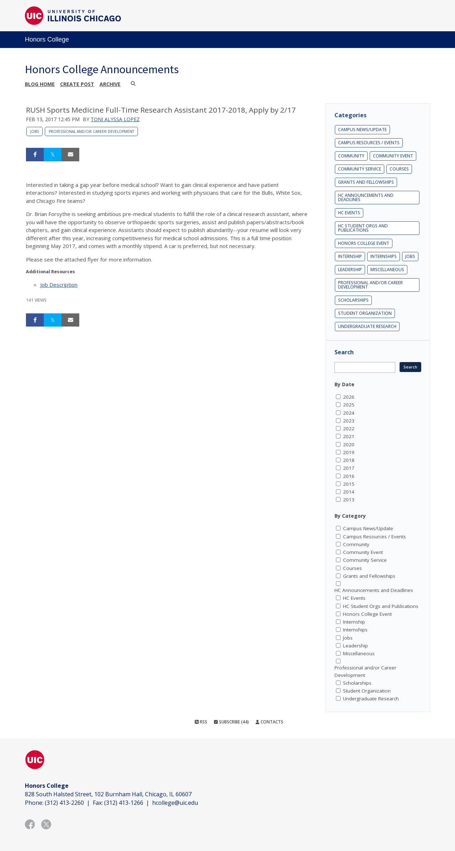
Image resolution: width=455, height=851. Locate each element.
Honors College (47, 39)
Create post (77, 84)
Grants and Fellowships (366, 182)
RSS (201, 722)
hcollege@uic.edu (175, 803)
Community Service (359, 169)
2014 (348, 492)
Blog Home (40, 84)
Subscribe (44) (231, 722)
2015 (348, 484)
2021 (348, 436)
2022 (348, 428)
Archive (110, 84)
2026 (348, 397)
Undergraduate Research (367, 326)
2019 (348, 452)
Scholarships (353, 300)
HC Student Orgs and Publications (363, 228)
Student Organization (365, 313)
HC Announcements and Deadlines (366, 197)
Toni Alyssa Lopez (115, 119)
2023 (348, 421)
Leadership (350, 269)
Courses (399, 169)
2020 (348, 444)
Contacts (269, 722)
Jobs (34, 131)
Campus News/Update (362, 129)
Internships (383, 256)
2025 (348, 405)
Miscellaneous (387, 269)
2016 (348, 476)
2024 (348, 413)
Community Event (393, 156)
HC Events (349, 213)
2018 (348, 460)
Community (351, 156)
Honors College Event (363, 243)
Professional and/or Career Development (91, 131)
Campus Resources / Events (369, 143)
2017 (348, 468)
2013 (348, 499)
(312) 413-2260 (64, 803)
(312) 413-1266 (123, 803)
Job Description (58, 284)
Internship (350, 256)
